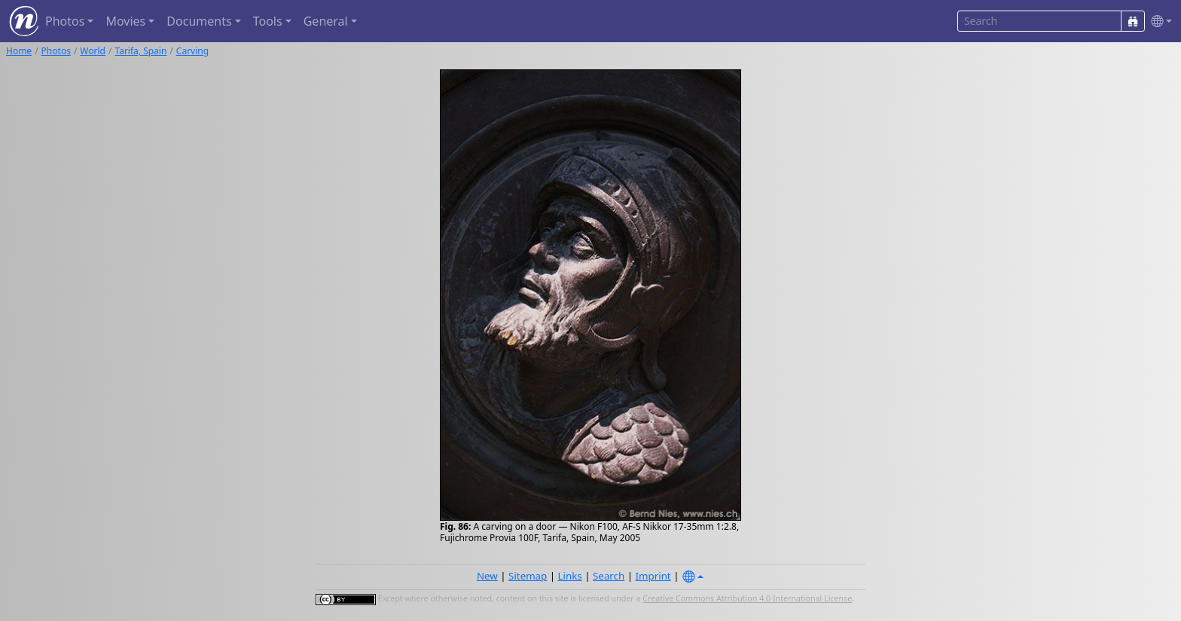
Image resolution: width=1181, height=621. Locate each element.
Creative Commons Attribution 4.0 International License (747, 598)
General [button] (326, 21)
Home (19, 50)
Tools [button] (267, 21)
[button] (1158, 21)
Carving (192, 50)
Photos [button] (64, 21)
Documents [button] (198, 21)
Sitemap (527, 576)
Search (608, 576)
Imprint (653, 576)
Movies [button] (125, 21)
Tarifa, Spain (140, 50)
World (92, 50)
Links (570, 576)
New (487, 576)
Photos (56, 50)
